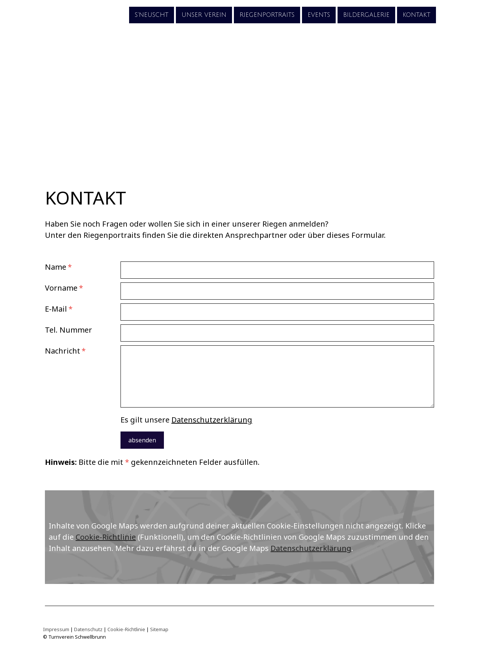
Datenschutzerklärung (211, 420)
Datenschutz (88, 629)
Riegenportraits (267, 14)
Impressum (56, 629)
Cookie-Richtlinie (106, 537)
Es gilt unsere (186, 420)
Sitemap (159, 629)
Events (319, 14)
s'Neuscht (151, 14)
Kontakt (416, 14)
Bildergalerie (366, 14)
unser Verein (203, 14)
